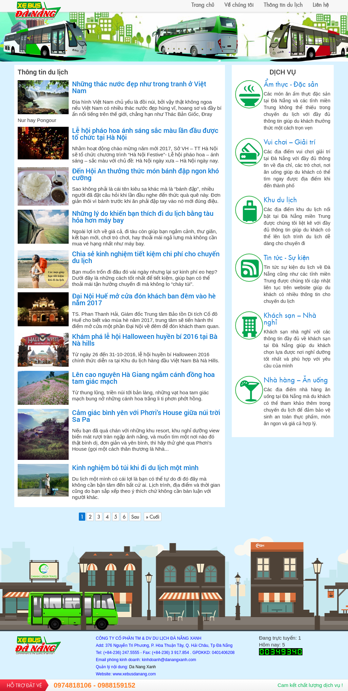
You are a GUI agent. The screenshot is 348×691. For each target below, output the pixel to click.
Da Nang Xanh (142, 666)
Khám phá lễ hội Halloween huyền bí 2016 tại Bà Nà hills (145, 339)
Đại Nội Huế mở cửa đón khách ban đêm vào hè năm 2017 (144, 299)
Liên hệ (321, 4)
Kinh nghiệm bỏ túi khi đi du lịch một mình (135, 467)
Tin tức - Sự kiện (249, 268)
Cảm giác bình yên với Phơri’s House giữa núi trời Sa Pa (146, 416)
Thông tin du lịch (283, 4)
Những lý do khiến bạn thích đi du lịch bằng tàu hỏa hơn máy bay (142, 216)
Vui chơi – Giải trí (249, 152)
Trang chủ (202, 4)
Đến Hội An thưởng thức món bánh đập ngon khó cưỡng (145, 174)
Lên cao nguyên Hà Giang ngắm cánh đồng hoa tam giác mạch (143, 377)
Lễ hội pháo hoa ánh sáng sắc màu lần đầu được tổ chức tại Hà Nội (145, 133)
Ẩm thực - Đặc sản (249, 94)
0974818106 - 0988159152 (94, 685)
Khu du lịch (249, 210)
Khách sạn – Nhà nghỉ (249, 325)
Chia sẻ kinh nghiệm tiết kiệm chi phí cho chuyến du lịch (146, 257)
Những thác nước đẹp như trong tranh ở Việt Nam (139, 87)
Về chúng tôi (239, 4)
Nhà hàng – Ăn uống (249, 390)
